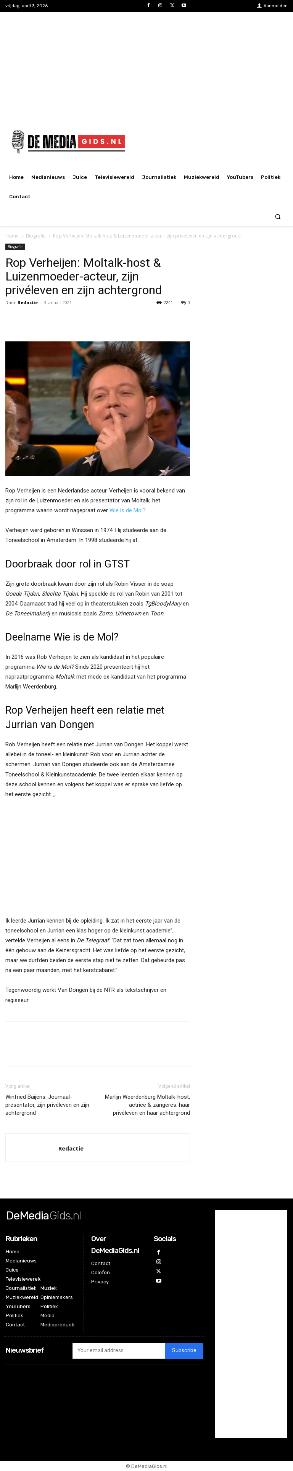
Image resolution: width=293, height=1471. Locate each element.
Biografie (36, 236)
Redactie (28, 302)
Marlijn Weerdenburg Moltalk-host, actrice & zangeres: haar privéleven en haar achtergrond (147, 1104)
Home (12, 236)
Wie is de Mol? (127, 510)
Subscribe (184, 1350)
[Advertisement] (146, 65)
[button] (278, 216)
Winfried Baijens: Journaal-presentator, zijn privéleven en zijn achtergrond (47, 1104)
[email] (118, 1351)
